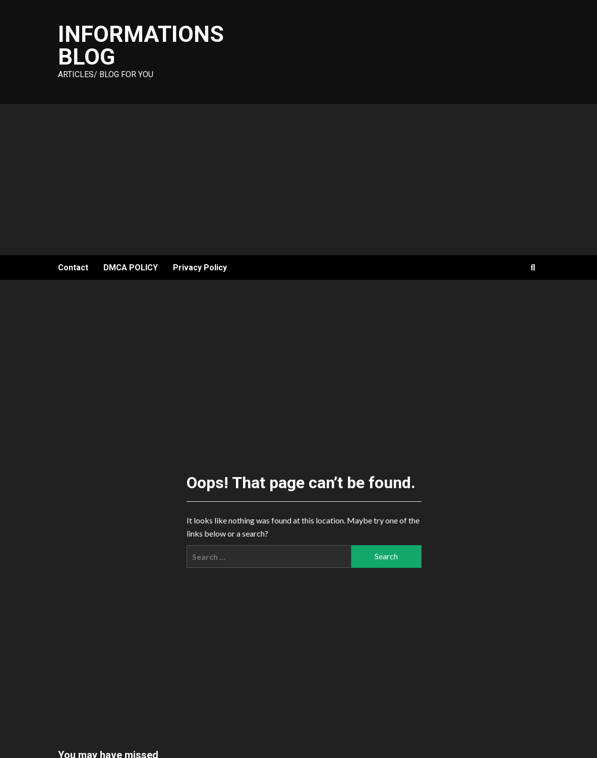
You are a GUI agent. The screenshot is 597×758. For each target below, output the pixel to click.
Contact (73, 267)
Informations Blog (141, 45)
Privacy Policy (200, 267)
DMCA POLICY (130, 267)
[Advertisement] (298, 179)
